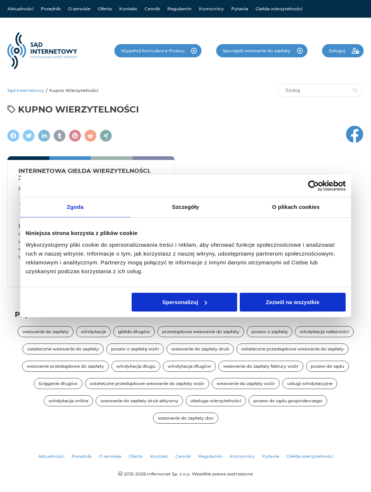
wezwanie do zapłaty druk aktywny (139, 400)
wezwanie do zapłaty (45, 331)
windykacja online (68, 400)
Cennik (152, 8)
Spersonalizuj (184, 302)
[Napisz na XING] (106, 136)
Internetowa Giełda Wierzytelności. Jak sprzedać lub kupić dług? (84, 174)
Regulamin (179, 8)
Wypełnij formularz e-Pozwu (153, 50)
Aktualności (20, 8)
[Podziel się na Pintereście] (75, 136)
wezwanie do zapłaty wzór (246, 383)
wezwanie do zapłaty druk (200, 349)
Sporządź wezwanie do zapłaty (257, 50)
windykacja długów (189, 366)
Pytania (239, 8)
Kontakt (128, 8)
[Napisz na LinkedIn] (44, 136)
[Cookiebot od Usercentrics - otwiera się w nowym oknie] (313, 185)
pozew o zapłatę (270, 331)
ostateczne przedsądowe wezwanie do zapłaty (292, 349)
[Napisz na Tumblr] (59, 136)
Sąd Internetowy (25, 90)
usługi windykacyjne (309, 383)
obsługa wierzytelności (215, 400)
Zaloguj (337, 50)
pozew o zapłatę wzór (135, 349)
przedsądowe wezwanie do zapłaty (200, 331)
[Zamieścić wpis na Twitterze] (29, 136)
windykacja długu (136, 366)
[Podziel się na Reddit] (90, 136)
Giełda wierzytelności (279, 8)
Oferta (105, 8)
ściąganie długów (58, 383)
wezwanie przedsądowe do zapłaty (65, 366)
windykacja (93, 331)
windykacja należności (324, 331)
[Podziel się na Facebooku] (13, 136)
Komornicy (211, 8)
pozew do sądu (327, 366)
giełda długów (134, 331)
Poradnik (51, 8)
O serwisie (79, 8)
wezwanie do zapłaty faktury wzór (261, 366)
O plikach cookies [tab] (296, 207)
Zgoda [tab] (75, 207)
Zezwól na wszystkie (293, 302)
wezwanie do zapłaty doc (186, 418)
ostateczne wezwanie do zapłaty (63, 349)
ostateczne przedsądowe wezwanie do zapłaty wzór (147, 383)
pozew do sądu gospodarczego (287, 400)
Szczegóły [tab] (185, 207)
